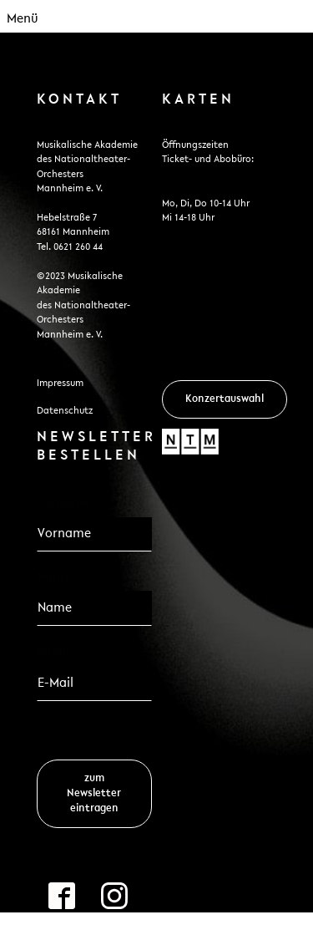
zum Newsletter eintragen (94, 793)
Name (54, 577)
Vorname (63, 503)
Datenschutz (65, 411)
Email (58, 651)
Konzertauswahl (224, 399)
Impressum (60, 384)
